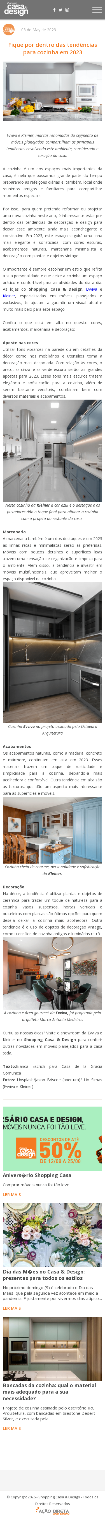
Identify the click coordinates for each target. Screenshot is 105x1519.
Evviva (91, 289)
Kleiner (9, 295)
